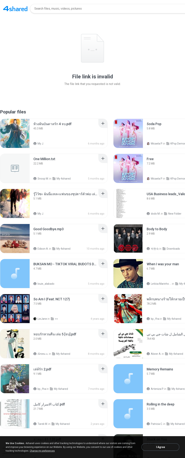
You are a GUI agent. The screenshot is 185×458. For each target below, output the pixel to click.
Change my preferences (42, 451)
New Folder (172, 213)
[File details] (15, 133)
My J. (38, 143)
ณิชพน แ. (40, 353)
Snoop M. (41, 178)
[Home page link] (15, 8)
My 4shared (61, 178)
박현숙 (153, 248)
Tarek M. (40, 423)
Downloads (171, 248)
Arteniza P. (155, 388)
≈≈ (54, 318)
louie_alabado (43, 283)
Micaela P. (155, 143)
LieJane (40, 318)
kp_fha (153, 318)
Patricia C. (155, 423)
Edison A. (41, 248)
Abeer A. (154, 353)
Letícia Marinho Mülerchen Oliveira (159, 283)
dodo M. (153, 213)
